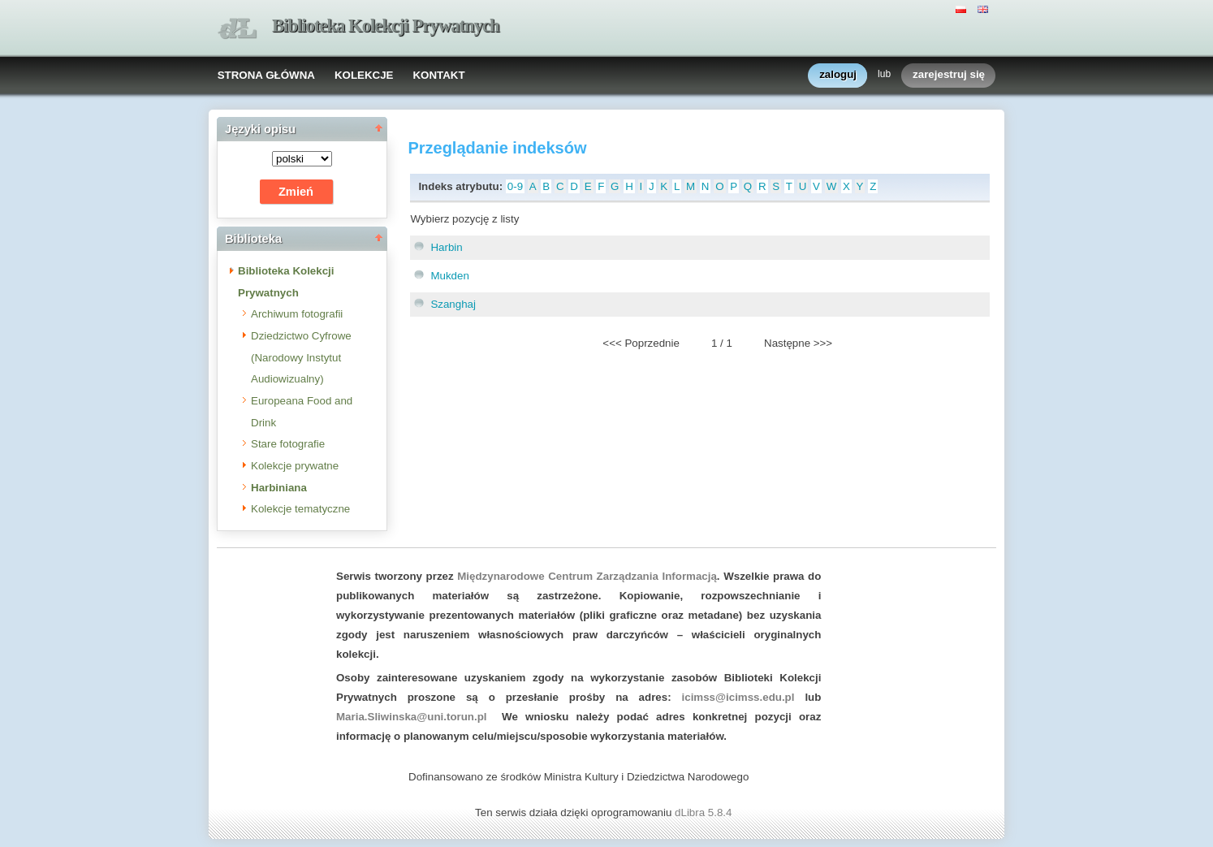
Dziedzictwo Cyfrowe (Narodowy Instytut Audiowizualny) (301, 357)
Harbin (446, 247)
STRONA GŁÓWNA (266, 75)
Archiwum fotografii (297, 314)
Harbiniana (279, 488)
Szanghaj (453, 304)
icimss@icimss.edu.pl (738, 697)
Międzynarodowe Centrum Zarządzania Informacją (587, 576)
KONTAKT (438, 75)
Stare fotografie (288, 444)
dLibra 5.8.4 (705, 812)
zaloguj (838, 75)
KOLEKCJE (364, 75)
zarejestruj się (949, 75)
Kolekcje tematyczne (300, 509)
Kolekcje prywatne (295, 466)
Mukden (449, 276)
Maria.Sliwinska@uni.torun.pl (411, 717)
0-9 (515, 186)
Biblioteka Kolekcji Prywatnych (385, 25)
